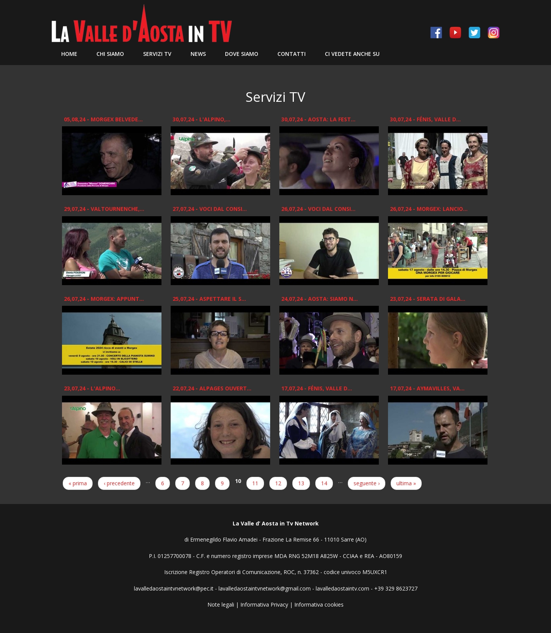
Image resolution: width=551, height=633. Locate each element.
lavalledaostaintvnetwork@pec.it (174, 588)
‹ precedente (119, 483)
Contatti (291, 53)
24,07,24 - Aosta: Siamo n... (319, 298)
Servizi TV (157, 53)
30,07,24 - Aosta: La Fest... (318, 119)
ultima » (406, 483)
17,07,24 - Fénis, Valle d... (316, 388)
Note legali (220, 604)
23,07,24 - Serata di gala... (427, 298)
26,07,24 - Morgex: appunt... (104, 298)
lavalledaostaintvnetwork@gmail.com (264, 588)
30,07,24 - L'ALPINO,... (201, 119)
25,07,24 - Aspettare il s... (209, 298)
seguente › (367, 483)
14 (324, 483)
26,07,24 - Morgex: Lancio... (429, 208)
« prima (77, 483)
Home (69, 53)
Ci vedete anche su (352, 53)
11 (255, 483)
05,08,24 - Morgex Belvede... (103, 119)
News (198, 53)
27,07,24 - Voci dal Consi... (210, 208)
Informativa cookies (319, 604)
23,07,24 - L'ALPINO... (92, 388)
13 (301, 483)
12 (278, 483)
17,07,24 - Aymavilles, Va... (427, 388)
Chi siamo (110, 53)
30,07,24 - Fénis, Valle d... (425, 119)
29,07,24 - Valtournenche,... (104, 208)
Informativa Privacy (264, 604)
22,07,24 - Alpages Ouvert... (212, 388)
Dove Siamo (241, 53)
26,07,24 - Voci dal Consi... (318, 208)
